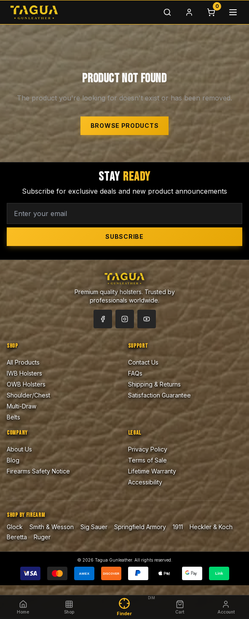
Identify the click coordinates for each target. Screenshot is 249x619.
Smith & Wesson (51, 526)
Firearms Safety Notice (38, 471)
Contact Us (143, 362)
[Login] (189, 12)
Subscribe (124, 236)
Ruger (42, 537)
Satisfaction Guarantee (159, 395)
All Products (23, 362)
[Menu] (233, 12)
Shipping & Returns (154, 384)
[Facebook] (103, 319)
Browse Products (125, 125)
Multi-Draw (21, 406)
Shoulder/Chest (28, 395)
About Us (19, 449)
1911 (178, 526)
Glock (15, 526)
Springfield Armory (140, 526)
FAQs (135, 373)
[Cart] (211, 12)
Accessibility (145, 482)
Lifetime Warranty (152, 471)
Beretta (17, 537)
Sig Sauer (93, 526)
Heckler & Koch (211, 526)
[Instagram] (124, 319)
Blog (13, 460)
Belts (13, 417)
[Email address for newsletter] (124, 213)
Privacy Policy (147, 449)
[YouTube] (146, 319)
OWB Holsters (26, 384)
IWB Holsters (24, 373)
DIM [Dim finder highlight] (151, 598)
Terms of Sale (147, 460)
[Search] (167, 12)
